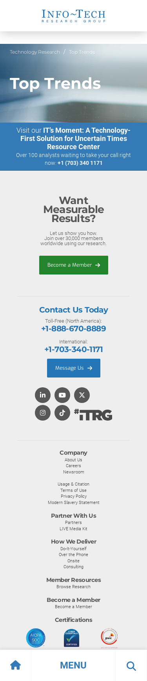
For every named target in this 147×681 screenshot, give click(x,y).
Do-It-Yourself (73, 548)
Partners (73, 522)
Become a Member (73, 265)
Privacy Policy (74, 496)
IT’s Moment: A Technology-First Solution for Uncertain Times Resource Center (75, 138)
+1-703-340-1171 (73, 349)
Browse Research (73, 586)
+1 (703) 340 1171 (80, 163)
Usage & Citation (73, 484)
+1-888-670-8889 (73, 328)
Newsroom (73, 472)
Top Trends (82, 52)
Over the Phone (73, 554)
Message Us (73, 368)
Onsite (73, 561)
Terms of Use (73, 490)
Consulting (73, 566)
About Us (73, 459)
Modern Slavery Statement (74, 502)
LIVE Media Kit (73, 528)
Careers (73, 465)
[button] (73, 665)
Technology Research (35, 52)
